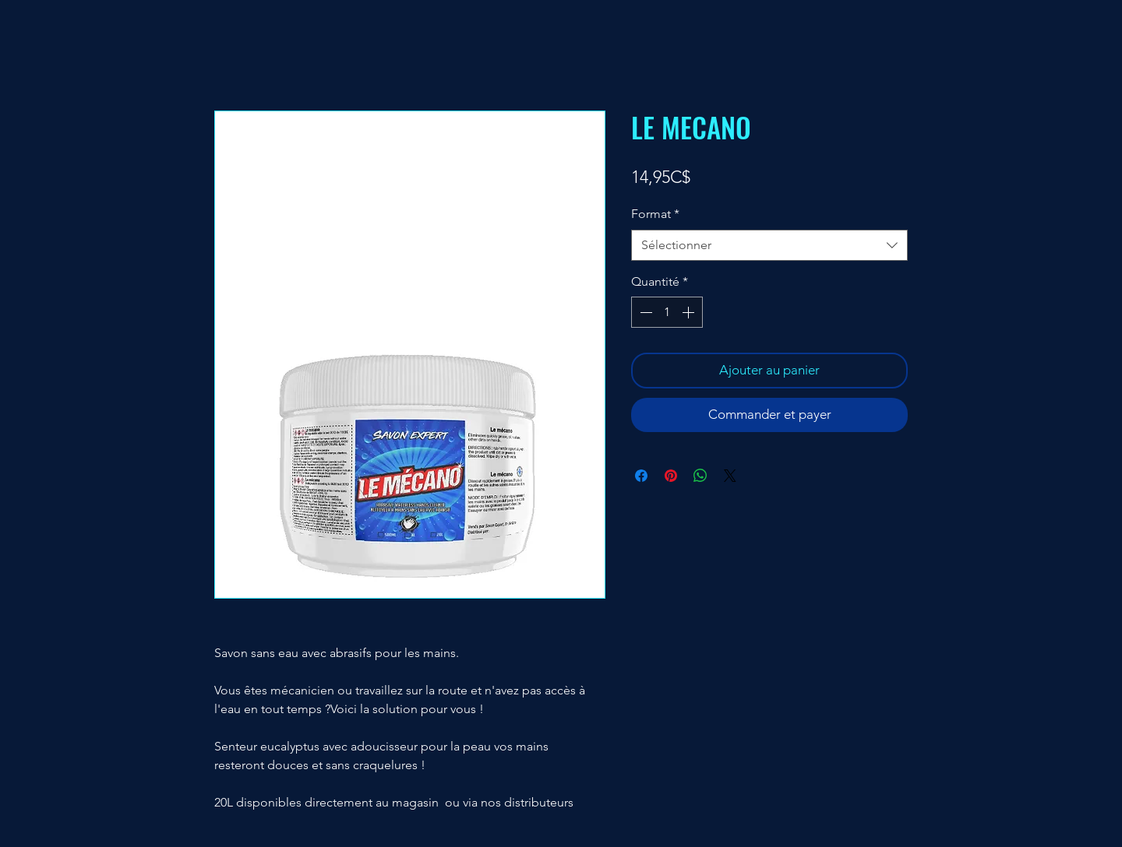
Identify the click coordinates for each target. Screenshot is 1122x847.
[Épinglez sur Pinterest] (671, 475)
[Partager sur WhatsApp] (700, 475)
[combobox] (769, 245)
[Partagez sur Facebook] (641, 475)
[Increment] (689, 312)
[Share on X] (730, 475)
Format (655, 213)
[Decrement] (644, 312)
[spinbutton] (667, 312)
